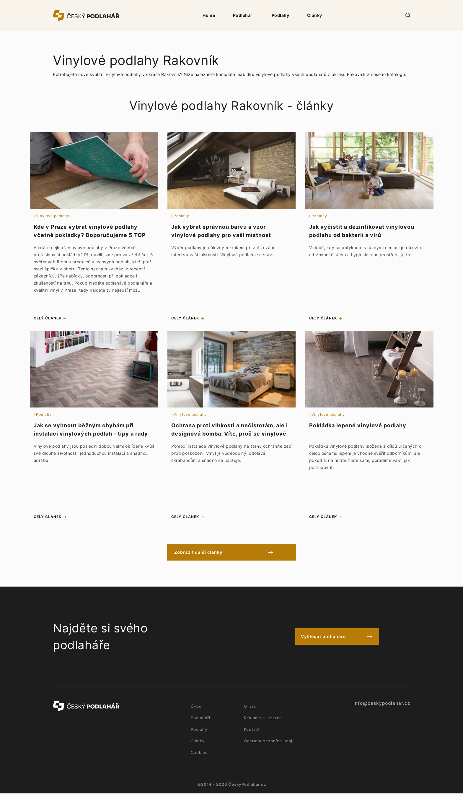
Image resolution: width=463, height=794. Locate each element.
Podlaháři (243, 15)
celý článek (47, 318)
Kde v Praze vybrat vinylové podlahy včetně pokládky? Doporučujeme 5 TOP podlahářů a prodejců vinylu (90, 235)
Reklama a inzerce (263, 718)
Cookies (199, 753)
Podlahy (280, 15)
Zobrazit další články (206, 552)
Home (209, 15)
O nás (250, 706)
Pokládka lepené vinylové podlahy (357, 426)
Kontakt (252, 730)
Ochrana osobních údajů (269, 741)
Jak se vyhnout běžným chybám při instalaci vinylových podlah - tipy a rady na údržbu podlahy (91, 434)
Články (314, 15)
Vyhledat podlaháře (323, 637)
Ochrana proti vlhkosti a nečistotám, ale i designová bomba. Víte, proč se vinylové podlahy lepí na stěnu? (229, 434)
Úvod (196, 706)
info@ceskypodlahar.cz (381, 704)
